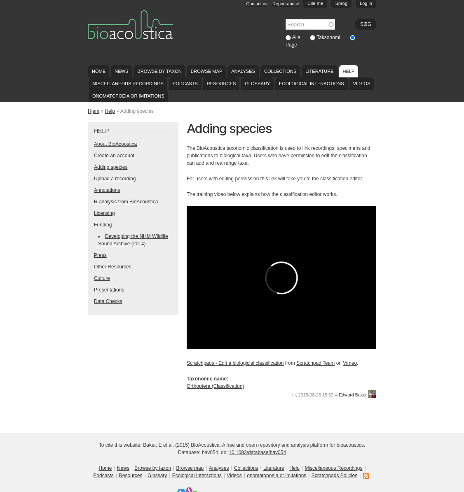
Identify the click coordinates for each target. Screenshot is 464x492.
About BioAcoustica (115, 144)
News (121, 71)
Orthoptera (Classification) (215, 386)
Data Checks (108, 301)
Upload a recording (115, 179)
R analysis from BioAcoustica (126, 202)
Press (100, 255)
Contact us (257, 3)
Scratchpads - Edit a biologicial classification (235, 363)
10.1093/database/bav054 (257, 452)
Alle (297, 37)
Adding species (110, 167)
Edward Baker (353, 394)
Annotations (107, 190)
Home (98, 71)
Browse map (207, 71)
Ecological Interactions (311, 83)
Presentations (109, 290)
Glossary (257, 83)
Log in (366, 3)
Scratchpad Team (315, 363)
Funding (103, 225)
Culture (102, 278)
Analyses (243, 71)
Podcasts (185, 83)
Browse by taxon (159, 71)
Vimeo (350, 363)
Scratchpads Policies (334, 475)
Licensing (104, 213)
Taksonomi (329, 37)
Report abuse (285, 3)
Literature (319, 71)
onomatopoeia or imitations (128, 95)
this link (268, 179)
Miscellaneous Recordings (128, 83)
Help (348, 71)
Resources (221, 83)
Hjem (93, 111)
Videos (361, 83)
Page (291, 45)
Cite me (315, 3)
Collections (280, 71)
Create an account (114, 156)
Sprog (341, 3)
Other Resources (112, 267)
